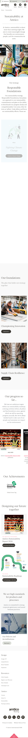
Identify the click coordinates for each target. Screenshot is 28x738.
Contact (3, 695)
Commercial (13, 1)
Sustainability (4, 701)
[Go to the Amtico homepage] (5, 5)
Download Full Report (8, 545)
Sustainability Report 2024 (12, 455)
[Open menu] (25, 6)
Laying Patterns (5, 661)
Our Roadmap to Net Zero (9, 580)
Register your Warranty (6, 680)
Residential (5, 1)
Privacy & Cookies (7, 723)
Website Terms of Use (20, 723)
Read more (6, 331)
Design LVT (4, 659)
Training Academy (5, 703)
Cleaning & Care (5, 685)
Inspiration (3, 667)
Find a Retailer (4, 682)
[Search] (15, 6)
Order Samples (4, 677)
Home (2, 10)
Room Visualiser (5, 664)
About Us (3, 698)
